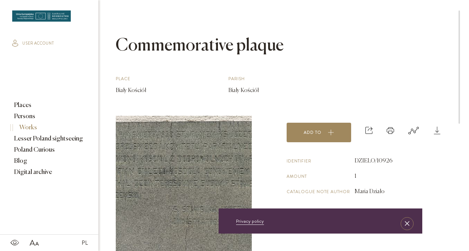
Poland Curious (34, 150)
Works (27, 127)
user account (33, 43)
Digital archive (32, 172)
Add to (319, 132)
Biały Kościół (131, 90)
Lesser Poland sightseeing (48, 139)
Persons (24, 116)
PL (85, 242)
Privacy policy (250, 221)
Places (22, 105)
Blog (20, 161)
